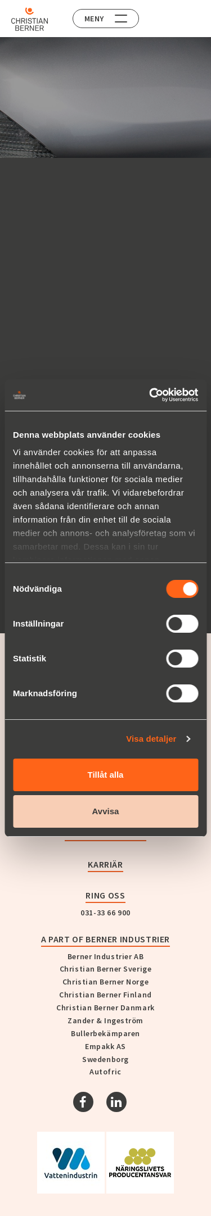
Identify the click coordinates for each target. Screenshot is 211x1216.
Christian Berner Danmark (105, 1007)
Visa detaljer (151, 738)
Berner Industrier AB (105, 956)
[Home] (29, 19)
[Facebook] (83, 1102)
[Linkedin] (116, 1102)
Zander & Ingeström (105, 1020)
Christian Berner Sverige (105, 969)
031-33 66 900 (105, 913)
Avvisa (105, 811)
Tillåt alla (106, 774)
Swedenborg (105, 1059)
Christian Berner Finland (105, 995)
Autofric (105, 1072)
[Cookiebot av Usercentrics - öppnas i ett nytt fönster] (150, 395)
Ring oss (105, 895)
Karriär (105, 864)
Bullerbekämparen (105, 1033)
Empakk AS (105, 1046)
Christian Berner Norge (105, 982)
